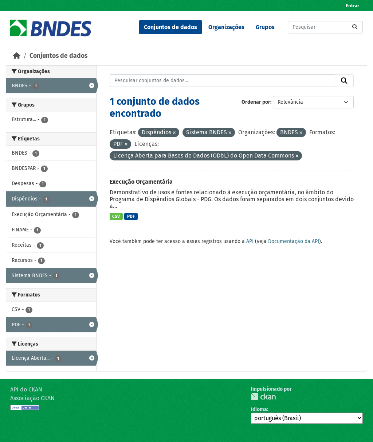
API (250, 241)
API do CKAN (26, 389)
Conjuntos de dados (170, 27)
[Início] (16, 56)
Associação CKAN (32, 398)
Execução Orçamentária (141, 181)
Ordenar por (256, 102)
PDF (131, 216)
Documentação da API (293, 241)
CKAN (263, 397)
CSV (116, 216)
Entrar (352, 5)
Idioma (259, 409)
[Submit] (355, 27)
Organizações (226, 27)
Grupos (265, 27)
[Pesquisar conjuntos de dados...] (325, 27)
